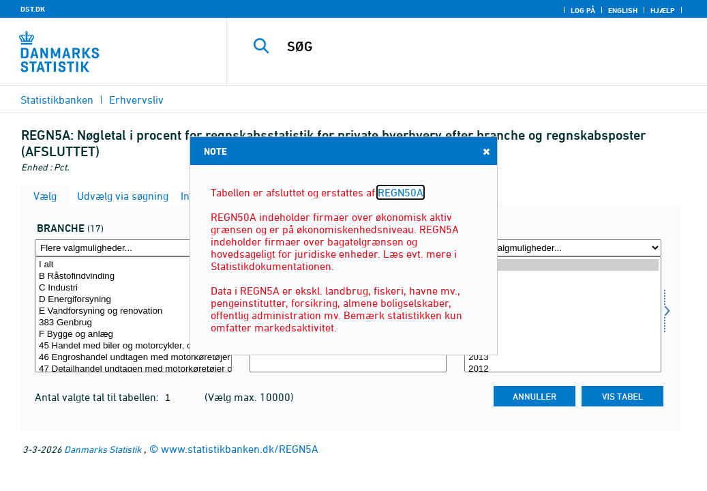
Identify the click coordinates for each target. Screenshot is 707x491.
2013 (563, 357)
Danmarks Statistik (102, 449)
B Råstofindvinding (133, 276)
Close (485, 151)
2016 (563, 323)
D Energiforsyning (133, 300)
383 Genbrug (133, 323)
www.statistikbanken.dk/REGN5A (239, 449)
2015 (563, 334)
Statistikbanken (56, 99)
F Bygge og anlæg (133, 334)
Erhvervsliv (136, 99)
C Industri (133, 288)
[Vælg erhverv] (133, 314)
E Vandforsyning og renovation (133, 311)
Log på (583, 10)
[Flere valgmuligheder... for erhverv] (133, 247)
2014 (563, 346)
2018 (563, 300)
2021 (563, 265)
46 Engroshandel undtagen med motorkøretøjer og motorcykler (133, 357)
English (622, 10)
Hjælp (662, 10)
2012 (563, 369)
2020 (563, 276)
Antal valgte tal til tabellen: (98, 397)
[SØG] (471, 46)
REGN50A (400, 192)
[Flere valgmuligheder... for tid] (562, 247)
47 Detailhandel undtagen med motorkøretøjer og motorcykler (133, 369)
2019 (563, 288)
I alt (133, 265)
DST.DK (32, 9)
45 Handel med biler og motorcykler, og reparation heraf (133, 346)
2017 (563, 311)
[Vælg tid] (562, 314)
